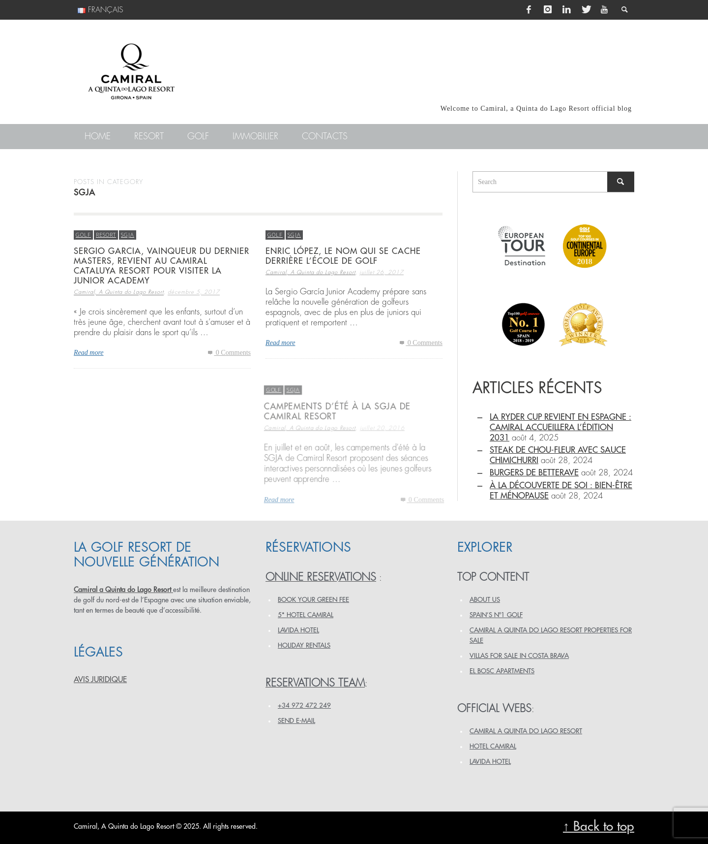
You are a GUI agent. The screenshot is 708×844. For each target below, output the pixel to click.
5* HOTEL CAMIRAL (305, 615)
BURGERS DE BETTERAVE (534, 473)
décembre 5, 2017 (194, 292)
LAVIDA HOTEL (298, 630)
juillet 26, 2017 (381, 272)
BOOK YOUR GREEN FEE (313, 599)
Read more (89, 352)
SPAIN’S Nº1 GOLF (496, 615)
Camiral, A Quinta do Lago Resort (119, 292)
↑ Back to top (598, 826)
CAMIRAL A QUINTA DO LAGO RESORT (526, 731)
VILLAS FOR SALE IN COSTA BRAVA (519, 656)
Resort (106, 234)
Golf (83, 234)
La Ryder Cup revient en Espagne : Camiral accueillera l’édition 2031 (560, 427)
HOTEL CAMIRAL (493, 746)
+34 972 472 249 (304, 705)
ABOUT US (485, 599)
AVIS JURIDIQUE (100, 680)
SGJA (127, 234)
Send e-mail (296, 721)
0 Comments (228, 352)
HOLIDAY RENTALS (304, 645)
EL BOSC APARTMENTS (502, 671)
